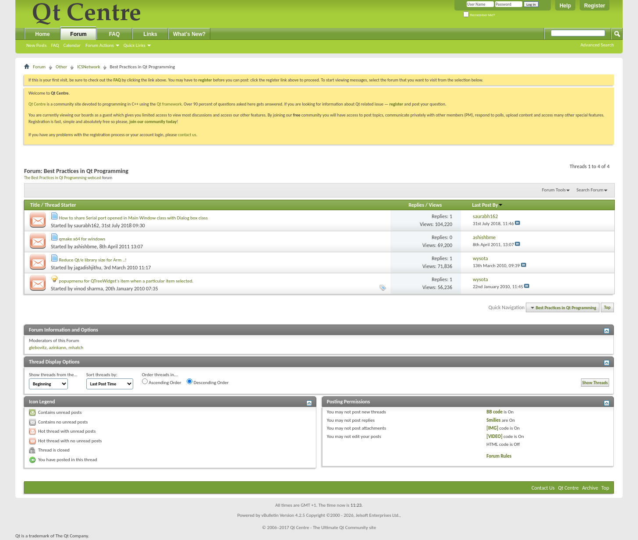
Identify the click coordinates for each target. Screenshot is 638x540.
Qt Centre (37, 104)
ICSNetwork (88, 67)
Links (150, 34)
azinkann (57, 347)
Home (42, 34)
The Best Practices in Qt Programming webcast (62, 177)
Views (435, 205)
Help (565, 6)
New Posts (36, 45)
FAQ (55, 45)
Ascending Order (161, 381)
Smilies (493, 420)
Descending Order (208, 381)
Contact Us (543, 488)
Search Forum (590, 190)
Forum (78, 34)
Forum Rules (498, 456)
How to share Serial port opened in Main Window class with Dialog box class (133, 218)
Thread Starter (60, 205)
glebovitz (37, 347)
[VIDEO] (494, 436)
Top (607, 308)
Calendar (72, 45)
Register (594, 6)
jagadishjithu (87, 268)
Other (61, 67)
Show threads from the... (53, 375)
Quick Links (134, 45)
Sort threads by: (101, 375)
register (396, 104)
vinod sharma (88, 289)
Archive (590, 488)
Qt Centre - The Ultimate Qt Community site (333, 527)
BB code (494, 412)
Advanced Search (597, 45)
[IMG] (492, 428)
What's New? (189, 34)
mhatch (75, 347)
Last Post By (487, 205)
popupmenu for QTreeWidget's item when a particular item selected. (126, 281)
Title (35, 205)
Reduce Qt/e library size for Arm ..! (93, 260)
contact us (187, 135)
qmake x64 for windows (82, 239)
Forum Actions (99, 45)
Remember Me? (479, 15)
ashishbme (85, 247)
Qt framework (169, 104)
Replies (416, 205)
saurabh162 (86, 225)
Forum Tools (554, 190)
